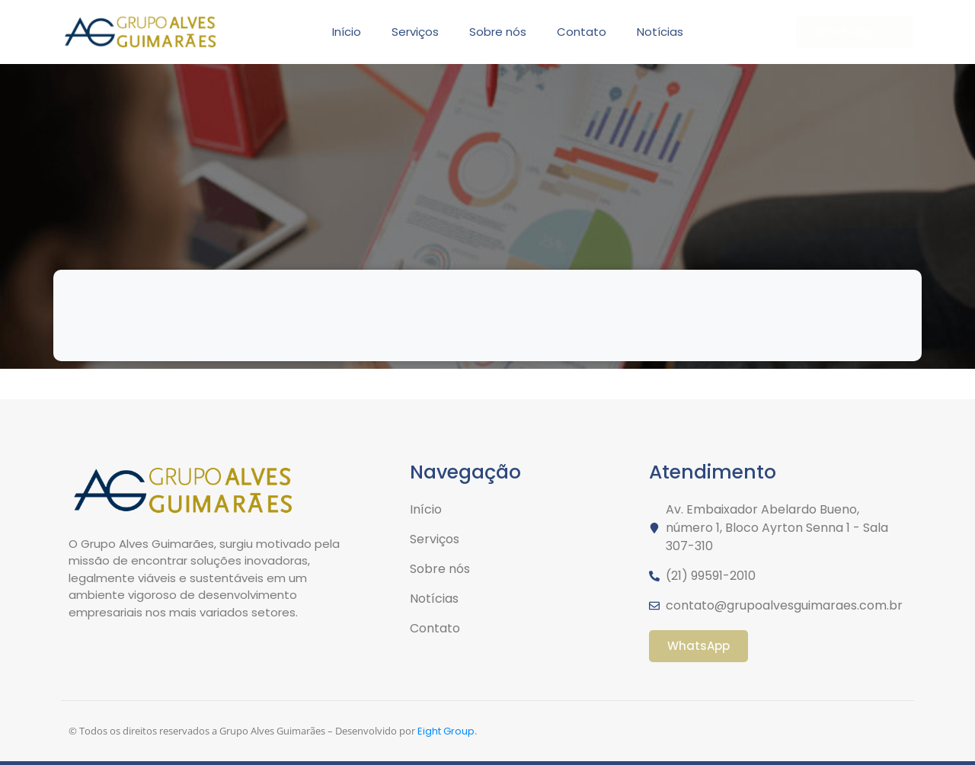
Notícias (660, 32)
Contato (581, 32)
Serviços (415, 32)
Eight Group (446, 731)
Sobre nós (497, 32)
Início (346, 32)
